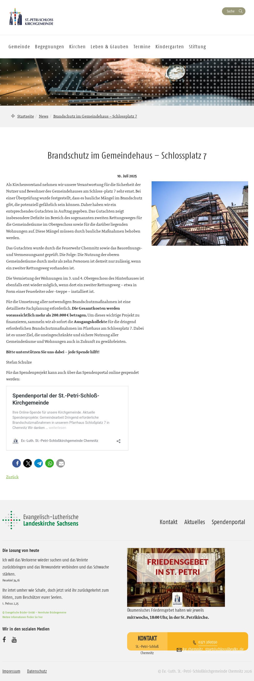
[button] (17, 463)
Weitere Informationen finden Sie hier (22, 617)
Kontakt (168, 522)
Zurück (12, 476)
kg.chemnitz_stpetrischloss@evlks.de (213, 649)
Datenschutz (37, 671)
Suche (230, 11)
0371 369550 (207, 642)
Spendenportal (228, 522)
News (43, 116)
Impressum (11, 671)
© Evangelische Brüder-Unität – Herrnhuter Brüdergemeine (34, 612)
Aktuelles (194, 522)
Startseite (25, 116)
